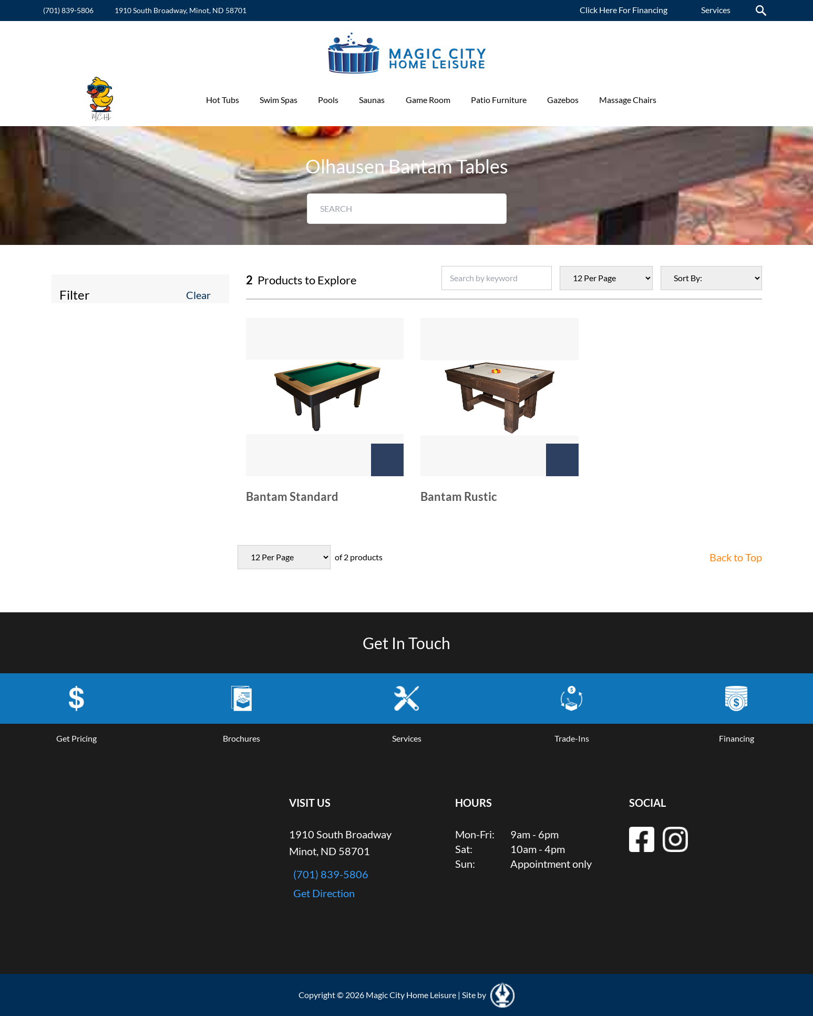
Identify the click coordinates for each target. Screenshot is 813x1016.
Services (715, 10)
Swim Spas (278, 100)
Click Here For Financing (623, 10)
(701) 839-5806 (68, 10)
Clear (198, 295)
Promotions (698, 100)
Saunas (372, 100)
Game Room (428, 100)
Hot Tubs (222, 100)
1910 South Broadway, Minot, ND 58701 (180, 10)
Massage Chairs (627, 100)
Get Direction (324, 893)
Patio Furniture (499, 100)
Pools (328, 100)
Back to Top (735, 557)
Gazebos (563, 100)
